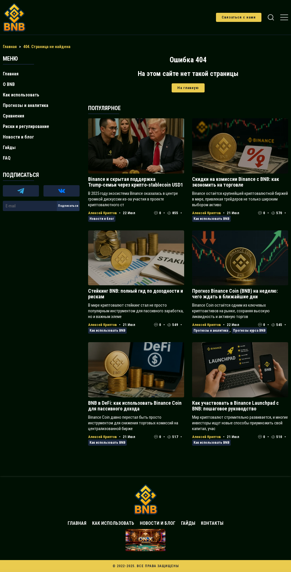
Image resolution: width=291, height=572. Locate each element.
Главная (10, 74)
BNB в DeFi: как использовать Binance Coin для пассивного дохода (135, 406)
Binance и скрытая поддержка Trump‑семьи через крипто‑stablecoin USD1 (135, 182)
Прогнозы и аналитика (211, 331)
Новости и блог (102, 219)
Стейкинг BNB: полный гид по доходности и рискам (135, 294)
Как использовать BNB (211, 219)
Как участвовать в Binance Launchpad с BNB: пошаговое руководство (235, 406)
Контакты (212, 523)
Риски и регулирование (26, 126)
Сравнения (13, 116)
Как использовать (21, 95)
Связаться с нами (239, 17)
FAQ (7, 158)
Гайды (9, 147)
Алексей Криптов (102, 213)
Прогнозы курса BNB (249, 331)
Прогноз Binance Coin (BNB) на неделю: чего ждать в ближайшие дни (235, 294)
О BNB (9, 84)
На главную (188, 88)
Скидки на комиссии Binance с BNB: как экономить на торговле (235, 182)
